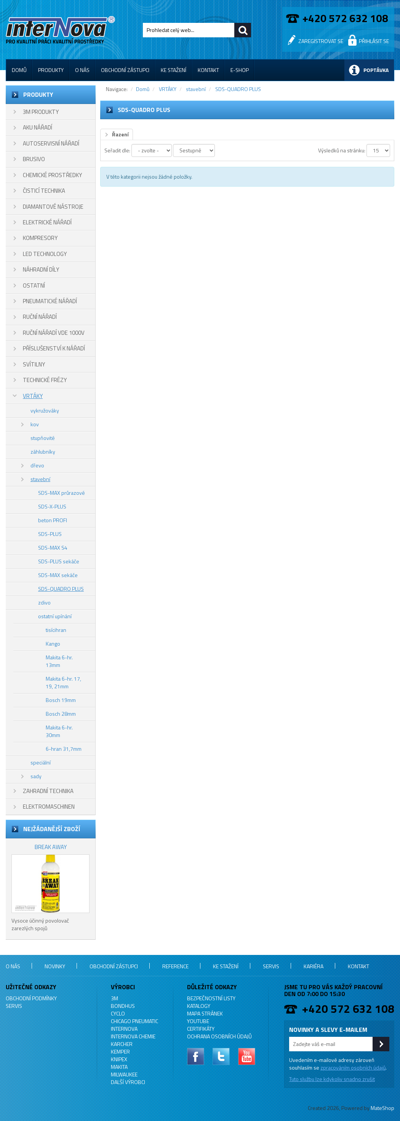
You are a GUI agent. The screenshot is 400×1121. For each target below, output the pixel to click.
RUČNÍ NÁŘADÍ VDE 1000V (54, 332)
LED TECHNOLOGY (45, 253)
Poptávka (376, 70)
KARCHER (122, 1044)
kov (34, 424)
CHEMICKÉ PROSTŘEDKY (52, 175)
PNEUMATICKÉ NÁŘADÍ (50, 301)
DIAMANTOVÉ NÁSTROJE (53, 206)
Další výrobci (128, 1082)
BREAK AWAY (51, 847)
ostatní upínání (55, 616)
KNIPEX (119, 1059)
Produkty (51, 70)
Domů (19, 70)
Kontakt (208, 70)
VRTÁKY (33, 396)
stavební (40, 479)
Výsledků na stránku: (341, 150)
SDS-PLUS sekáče (58, 561)
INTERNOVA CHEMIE (133, 1036)
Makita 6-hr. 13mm (59, 661)
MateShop (382, 1108)
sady (36, 776)
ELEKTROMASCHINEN (49, 806)
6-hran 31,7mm (64, 749)
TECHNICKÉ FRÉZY (45, 380)
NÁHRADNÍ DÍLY (41, 269)
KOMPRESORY (40, 237)
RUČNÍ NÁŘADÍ (40, 316)
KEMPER (120, 1051)
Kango (53, 644)
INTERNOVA (124, 1029)
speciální (40, 762)
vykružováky (44, 410)
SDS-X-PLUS (52, 506)
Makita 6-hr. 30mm (59, 731)
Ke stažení (173, 70)
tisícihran (56, 630)
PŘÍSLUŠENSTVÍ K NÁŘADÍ (54, 348)
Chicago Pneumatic (134, 1021)
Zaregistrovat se (320, 41)
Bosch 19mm (61, 700)
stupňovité (42, 438)
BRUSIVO (34, 159)
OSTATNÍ (34, 285)
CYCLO (118, 1013)
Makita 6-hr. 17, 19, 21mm (63, 682)
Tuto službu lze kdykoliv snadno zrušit (332, 1079)
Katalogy (198, 1006)
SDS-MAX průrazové (61, 493)
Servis (271, 966)
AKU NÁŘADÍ (37, 127)
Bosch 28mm (61, 714)
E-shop (239, 70)
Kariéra (313, 966)
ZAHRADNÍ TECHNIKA (48, 791)
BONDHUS (123, 1006)
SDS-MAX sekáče (58, 575)
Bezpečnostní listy (211, 998)
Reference (175, 966)
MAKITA (119, 1067)
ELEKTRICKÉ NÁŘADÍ (47, 222)
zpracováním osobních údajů (353, 1067)
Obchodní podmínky (31, 998)
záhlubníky (42, 452)
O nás (82, 70)
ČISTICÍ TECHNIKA (44, 190)
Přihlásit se (374, 41)
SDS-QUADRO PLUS (61, 589)
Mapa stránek (205, 1013)
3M (114, 998)
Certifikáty (200, 1029)
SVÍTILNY (34, 364)
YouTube (198, 1021)
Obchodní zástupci (125, 70)
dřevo (37, 465)
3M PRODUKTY (41, 111)
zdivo (44, 602)
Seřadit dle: (117, 150)
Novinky (55, 966)
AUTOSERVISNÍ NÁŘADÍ (51, 143)
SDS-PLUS (50, 534)
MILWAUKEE (124, 1074)
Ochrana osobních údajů (219, 1036)
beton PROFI (52, 520)
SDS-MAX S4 (52, 548)
